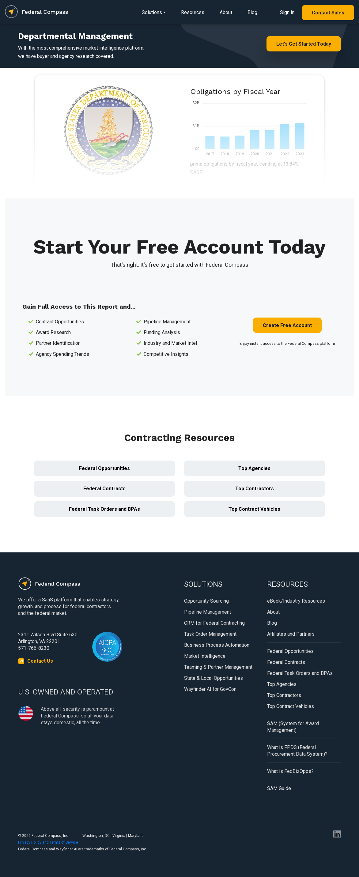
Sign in (287, 12)
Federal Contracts (104, 488)
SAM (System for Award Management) (293, 727)
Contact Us (40, 661)
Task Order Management (210, 634)
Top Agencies (254, 468)
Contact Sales (328, 13)
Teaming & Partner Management (218, 667)
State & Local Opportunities (213, 678)
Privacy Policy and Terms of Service (48, 842)
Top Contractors (254, 488)
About (226, 12)
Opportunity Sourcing (206, 601)
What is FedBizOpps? (290, 771)
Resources (192, 12)
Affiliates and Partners (291, 634)
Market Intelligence (204, 656)
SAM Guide (279, 788)
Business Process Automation (216, 645)
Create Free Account (287, 325)
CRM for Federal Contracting (214, 623)
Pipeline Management (207, 612)
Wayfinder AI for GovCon (210, 689)
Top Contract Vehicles (254, 509)
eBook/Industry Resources (296, 601)
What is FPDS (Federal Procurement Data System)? (297, 750)
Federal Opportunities (104, 468)
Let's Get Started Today (303, 44)
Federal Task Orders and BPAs (104, 509)
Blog (252, 12)
